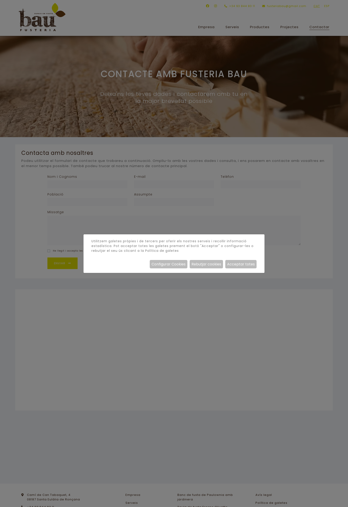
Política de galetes (162, 250)
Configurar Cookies (169, 264)
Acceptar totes (241, 264)
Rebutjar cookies (206, 264)
